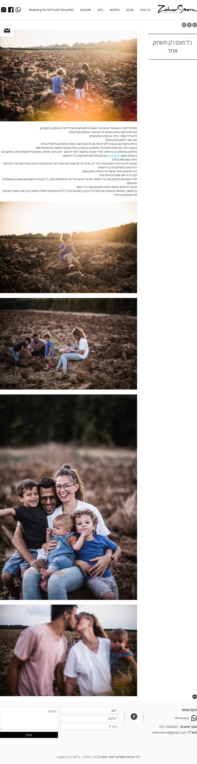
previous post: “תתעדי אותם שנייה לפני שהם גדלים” (194, 25)
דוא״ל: (192, 732)
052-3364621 (168, 726)
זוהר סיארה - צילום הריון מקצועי (77, 757)
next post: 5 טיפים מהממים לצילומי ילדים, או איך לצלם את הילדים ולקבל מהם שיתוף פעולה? (189, 25)
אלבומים (85, 9)
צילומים (115, 9)
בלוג (100, 9)
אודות (130, 9)
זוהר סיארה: (188, 726)
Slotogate (114, 156)
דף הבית (145, 9)
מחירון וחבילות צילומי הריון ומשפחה (51, 9)
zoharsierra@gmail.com (169, 732)
